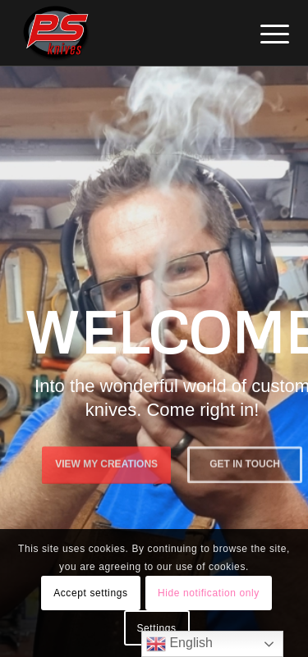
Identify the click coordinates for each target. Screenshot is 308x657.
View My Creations (106, 463)
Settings (156, 628)
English (179, 644)
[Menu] (262, 34)
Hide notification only (209, 593)
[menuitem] (262, 34)
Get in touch (244, 463)
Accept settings (90, 593)
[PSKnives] (127, 33)
